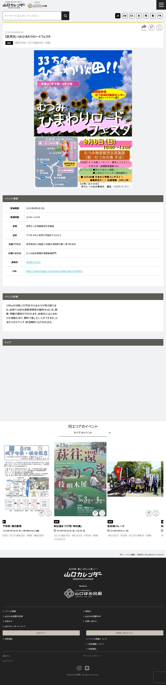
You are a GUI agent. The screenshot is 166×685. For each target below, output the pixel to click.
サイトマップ (8, 660)
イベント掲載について (97, 638)
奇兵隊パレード (118, 526)
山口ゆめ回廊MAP (93, 616)
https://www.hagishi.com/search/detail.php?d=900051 (54, 270)
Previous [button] (9, 492)
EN (125, 15)
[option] (83, 119)
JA (117, 15)
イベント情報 (10, 611)
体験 (48, 42)
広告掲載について (96, 643)
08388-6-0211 (33, 262)
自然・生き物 (21, 42)
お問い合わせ (91, 621)
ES (131, 15)
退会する (6, 655)
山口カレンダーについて (15, 626)
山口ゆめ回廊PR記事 (14, 616)
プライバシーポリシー (92, 655)
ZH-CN (146, 15)
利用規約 (9, 638)
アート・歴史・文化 (36, 42)
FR (160, 15)
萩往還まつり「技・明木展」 (70, 526)
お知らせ (8, 621)
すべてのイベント (83, 432)
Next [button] (157, 492)
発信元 (88, 611)
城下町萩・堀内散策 (13, 526)
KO (139, 15)
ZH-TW (153, 15)
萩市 (9, 43)
